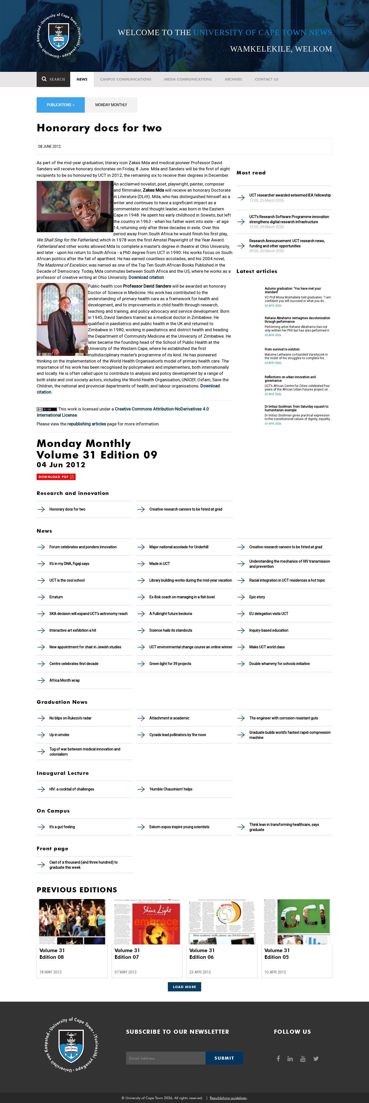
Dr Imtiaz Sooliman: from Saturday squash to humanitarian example (296, 408)
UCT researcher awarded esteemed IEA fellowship (290, 195)
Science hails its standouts (170, 630)
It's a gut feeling (62, 827)
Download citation (146, 277)
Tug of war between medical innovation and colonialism (84, 751)
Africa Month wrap (64, 680)
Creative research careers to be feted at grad (185, 509)
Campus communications (125, 79)
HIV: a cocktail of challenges (71, 789)
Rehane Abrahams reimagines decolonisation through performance (297, 320)
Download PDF (56, 477)
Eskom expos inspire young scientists (179, 827)
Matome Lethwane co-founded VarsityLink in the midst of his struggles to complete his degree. (296, 356)
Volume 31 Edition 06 (202, 953)
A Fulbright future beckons (170, 614)
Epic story (257, 597)
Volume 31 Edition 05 (277, 953)
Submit (224, 1058)
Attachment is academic (169, 718)
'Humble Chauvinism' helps (170, 789)
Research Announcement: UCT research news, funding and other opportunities (287, 243)
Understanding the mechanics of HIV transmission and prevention (289, 564)
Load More (184, 987)
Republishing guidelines (228, 1098)
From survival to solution (282, 349)
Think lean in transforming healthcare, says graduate (284, 827)
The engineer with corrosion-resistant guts (283, 718)
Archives (233, 79)
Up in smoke (59, 735)
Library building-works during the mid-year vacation (190, 580)
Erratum (56, 597)
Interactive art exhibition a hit (72, 630)
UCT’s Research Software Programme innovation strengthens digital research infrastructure (289, 219)
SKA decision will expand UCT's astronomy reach (88, 614)
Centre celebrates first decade (73, 664)
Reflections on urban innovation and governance (290, 379)
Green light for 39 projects (170, 664)
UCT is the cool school (67, 580)
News (82, 79)
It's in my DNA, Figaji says (69, 564)
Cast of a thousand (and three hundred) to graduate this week (83, 865)
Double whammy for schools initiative (279, 664)
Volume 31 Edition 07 (127, 953)
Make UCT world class (267, 647)
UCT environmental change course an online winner (190, 647)
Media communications (188, 79)
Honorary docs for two (67, 509)
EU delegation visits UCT (268, 614)
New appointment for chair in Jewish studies (85, 647)
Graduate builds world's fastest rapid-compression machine (290, 735)
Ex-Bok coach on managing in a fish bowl (182, 597)
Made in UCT (159, 564)
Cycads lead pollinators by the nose (177, 735)
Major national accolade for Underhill (178, 547)
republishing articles (86, 423)
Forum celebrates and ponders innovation (83, 547)
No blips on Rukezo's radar (70, 718)
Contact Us (267, 79)
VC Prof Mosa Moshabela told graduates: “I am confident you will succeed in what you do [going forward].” (298, 299)
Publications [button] (61, 105)
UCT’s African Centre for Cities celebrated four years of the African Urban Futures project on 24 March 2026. (298, 387)
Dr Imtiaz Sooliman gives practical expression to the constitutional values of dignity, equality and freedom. (297, 417)
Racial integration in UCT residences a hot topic (287, 580)
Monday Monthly (111, 105)
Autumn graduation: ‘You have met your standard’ (293, 290)
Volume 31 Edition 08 (52, 953)
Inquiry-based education (268, 630)
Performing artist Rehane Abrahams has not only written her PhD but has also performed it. (297, 328)
